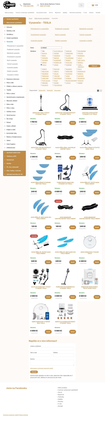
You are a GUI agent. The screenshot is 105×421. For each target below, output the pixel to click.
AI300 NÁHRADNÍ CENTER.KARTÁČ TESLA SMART (89, 218)
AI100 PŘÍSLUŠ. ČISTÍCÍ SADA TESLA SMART (89, 183)
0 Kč (96, 5)
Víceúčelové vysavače (38, 35)
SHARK (56, 83)
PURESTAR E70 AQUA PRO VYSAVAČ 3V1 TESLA (65, 183)
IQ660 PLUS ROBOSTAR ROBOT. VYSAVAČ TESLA (65, 322)
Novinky (60, 401)
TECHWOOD (58, 85)
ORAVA (44, 62)
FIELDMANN (82, 51)
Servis (60, 392)
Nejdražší (50, 90)
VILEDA (68, 56)
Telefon (55, 352)
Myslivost (61, 394)
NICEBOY (69, 69)
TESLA (44, 65)
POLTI (80, 69)
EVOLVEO (69, 62)
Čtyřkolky (61, 397)
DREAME (45, 83)
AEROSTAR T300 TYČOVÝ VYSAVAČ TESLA (40, 113)
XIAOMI (56, 53)
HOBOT (44, 69)
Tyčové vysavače (85, 35)
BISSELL (80, 62)
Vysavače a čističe (85, 41)
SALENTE (45, 85)
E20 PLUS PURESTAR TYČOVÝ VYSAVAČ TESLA (41, 287)
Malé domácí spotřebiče (41, 18)
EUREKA (68, 78)
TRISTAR (56, 76)
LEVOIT (68, 83)
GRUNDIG (45, 74)
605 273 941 (45, 6)
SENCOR (68, 51)
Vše (43, 51)
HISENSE (69, 65)
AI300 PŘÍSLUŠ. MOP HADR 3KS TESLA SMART (65, 252)
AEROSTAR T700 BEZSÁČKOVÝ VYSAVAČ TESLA (41, 148)
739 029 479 (28, 6)
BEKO (44, 56)
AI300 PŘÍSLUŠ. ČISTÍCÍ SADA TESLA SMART (41, 252)
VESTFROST (58, 78)
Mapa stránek (23, 415)
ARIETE (56, 71)
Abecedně (57, 90)
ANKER (80, 83)
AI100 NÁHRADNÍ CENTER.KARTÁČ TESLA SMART (65, 218)
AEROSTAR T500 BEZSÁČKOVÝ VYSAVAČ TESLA (65, 113)
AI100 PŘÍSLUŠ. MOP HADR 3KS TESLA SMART (41, 218)
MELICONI (45, 71)
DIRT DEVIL (81, 60)
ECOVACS (69, 74)
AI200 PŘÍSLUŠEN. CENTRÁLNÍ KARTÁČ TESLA (65, 148)
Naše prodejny (62, 387)
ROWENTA (81, 56)
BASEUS (80, 74)
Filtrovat (94, 66)
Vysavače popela (36, 41)
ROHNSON (81, 78)
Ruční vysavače (60, 35)
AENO (68, 76)
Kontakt (60, 406)
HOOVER (45, 58)
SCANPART (57, 60)
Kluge (56, 81)
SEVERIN (45, 60)
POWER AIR (57, 62)
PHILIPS (80, 53)
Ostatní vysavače (61, 41)
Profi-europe (46, 81)
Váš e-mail (33, 352)
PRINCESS (45, 76)
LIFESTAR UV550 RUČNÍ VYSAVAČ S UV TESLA (89, 113)
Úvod (30, 18)
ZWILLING (45, 78)
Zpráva (32, 359)
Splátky (60, 399)
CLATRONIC (70, 58)
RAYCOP (56, 69)
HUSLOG (80, 81)
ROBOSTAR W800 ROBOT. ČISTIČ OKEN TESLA (89, 287)
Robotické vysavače (86, 29)
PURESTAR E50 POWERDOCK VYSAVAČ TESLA (65, 287)
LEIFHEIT (81, 76)
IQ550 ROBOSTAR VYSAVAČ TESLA (90, 252)
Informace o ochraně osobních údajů (41, 368)
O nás (60, 404)
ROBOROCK (81, 71)
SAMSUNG (69, 53)
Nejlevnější (42, 90)
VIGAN (56, 65)
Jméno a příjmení (35, 346)
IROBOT (68, 60)
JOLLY (80, 58)
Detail (48, 123)
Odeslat (34, 372)
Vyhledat (81, 5)
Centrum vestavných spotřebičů (68, 390)
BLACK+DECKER (70, 81)
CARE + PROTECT (81, 66)
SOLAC (56, 74)
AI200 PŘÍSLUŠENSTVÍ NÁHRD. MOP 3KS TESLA (41, 183)
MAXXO (56, 58)
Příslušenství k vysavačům (40, 29)
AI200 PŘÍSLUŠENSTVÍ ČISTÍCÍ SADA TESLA (90, 148)
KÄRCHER (69, 71)
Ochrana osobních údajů (11, 415)
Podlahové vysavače (62, 29)
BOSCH (44, 53)
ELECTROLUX (58, 51)
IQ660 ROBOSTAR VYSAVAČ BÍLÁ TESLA (41, 322)
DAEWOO (57, 56)
